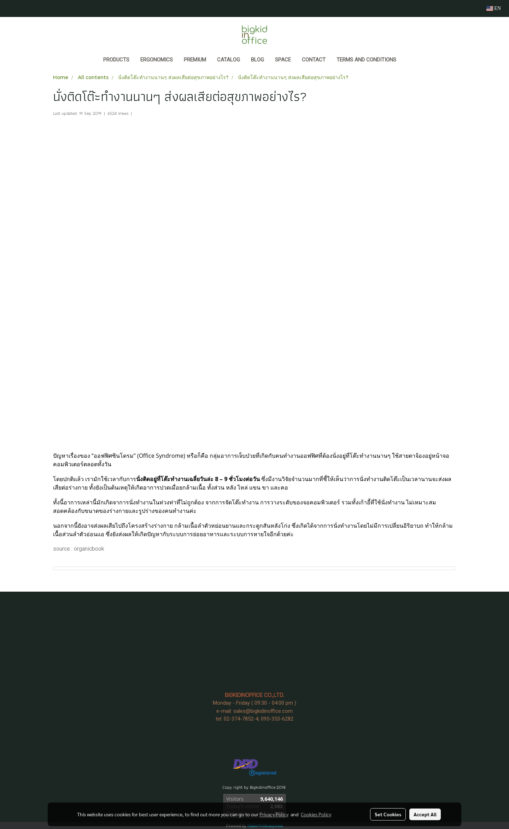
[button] (408, 60)
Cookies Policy (316, 814)
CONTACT (314, 60)
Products (116, 60)
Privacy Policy (273, 814)
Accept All (425, 814)
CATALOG (228, 60)
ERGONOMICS (156, 60)
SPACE (283, 60)
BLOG (257, 60)
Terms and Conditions (366, 60)
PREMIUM (195, 60)
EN (493, 8)
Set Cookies (388, 814)
